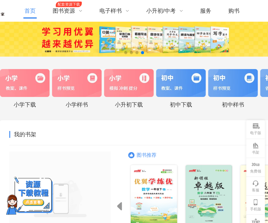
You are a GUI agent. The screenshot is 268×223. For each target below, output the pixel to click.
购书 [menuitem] (233, 11)
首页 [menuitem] (30, 11)
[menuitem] (69, 11)
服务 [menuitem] (205, 11)
